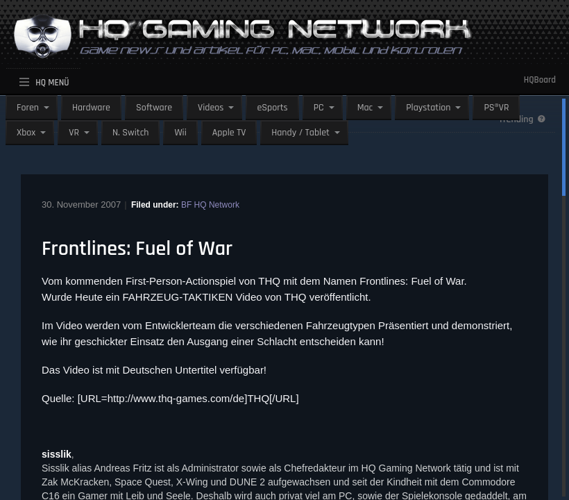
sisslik (56, 454)
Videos (210, 107)
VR (74, 132)
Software (154, 107)
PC (319, 107)
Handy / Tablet (300, 132)
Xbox (26, 132)
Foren (28, 107)
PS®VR (496, 107)
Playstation (428, 107)
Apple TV (229, 132)
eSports (272, 107)
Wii (180, 132)
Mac (365, 107)
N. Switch (130, 132)
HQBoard (540, 79)
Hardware (91, 107)
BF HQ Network (210, 205)
